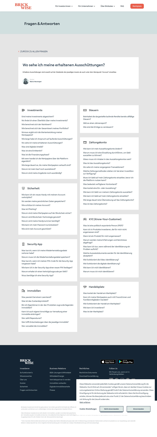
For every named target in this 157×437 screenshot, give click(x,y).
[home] (23, 6)
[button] (63, 6)
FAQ (122, 6)
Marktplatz (137, 6)
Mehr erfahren (85, 402)
